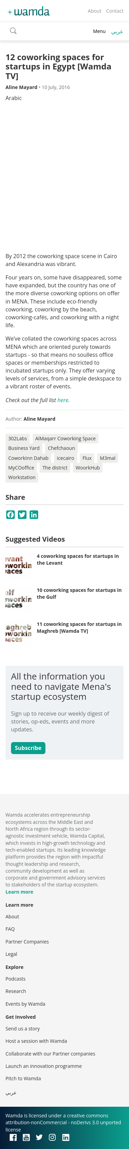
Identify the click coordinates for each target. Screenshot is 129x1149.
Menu (99, 31)
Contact (114, 11)
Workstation (21, 477)
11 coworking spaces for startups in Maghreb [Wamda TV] (79, 627)
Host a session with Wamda (36, 1041)
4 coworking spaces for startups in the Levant (78, 559)
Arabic (14, 98)
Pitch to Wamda (23, 1078)
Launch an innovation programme (44, 1066)
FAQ (10, 929)
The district (54, 467)
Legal (11, 954)
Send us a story (23, 1028)
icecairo (65, 458)
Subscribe (28, 748)
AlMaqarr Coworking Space (65, 438)
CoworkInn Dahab (28, 458)
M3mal (108, 458)
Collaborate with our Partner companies (50, 1053)
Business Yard (24, 448)
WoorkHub (88, 467)
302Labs (17, 438)
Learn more (19, 891)
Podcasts (15, 978)
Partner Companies (27, 941)
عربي (117, 31)
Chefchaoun (61, 448)
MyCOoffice (21, 467)
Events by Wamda (25, 1004)
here (62, 400)
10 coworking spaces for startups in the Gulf (79, 593)
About (94, 11)
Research (16, 991)
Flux (87, 458)
